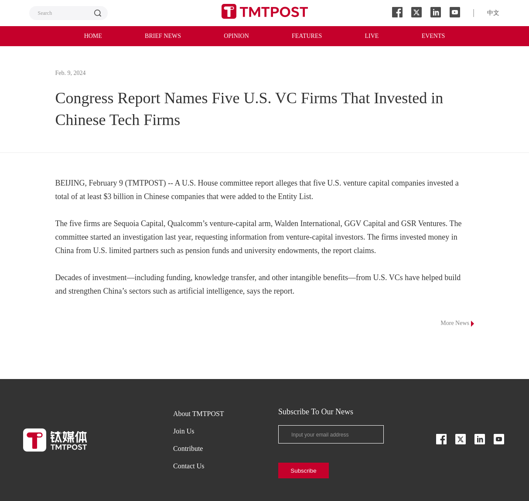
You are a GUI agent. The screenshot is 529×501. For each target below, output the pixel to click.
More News (457, 323)
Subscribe (303, 470)
